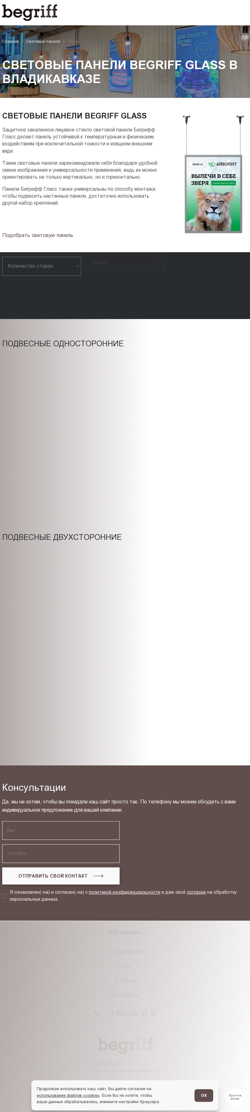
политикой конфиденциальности (124, 838)
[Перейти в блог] (235, 1097)
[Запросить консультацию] (61, 822)
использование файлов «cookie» (68, 1095)
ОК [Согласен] (204, 1095)
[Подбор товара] (39, 235)
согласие (196, 838)
